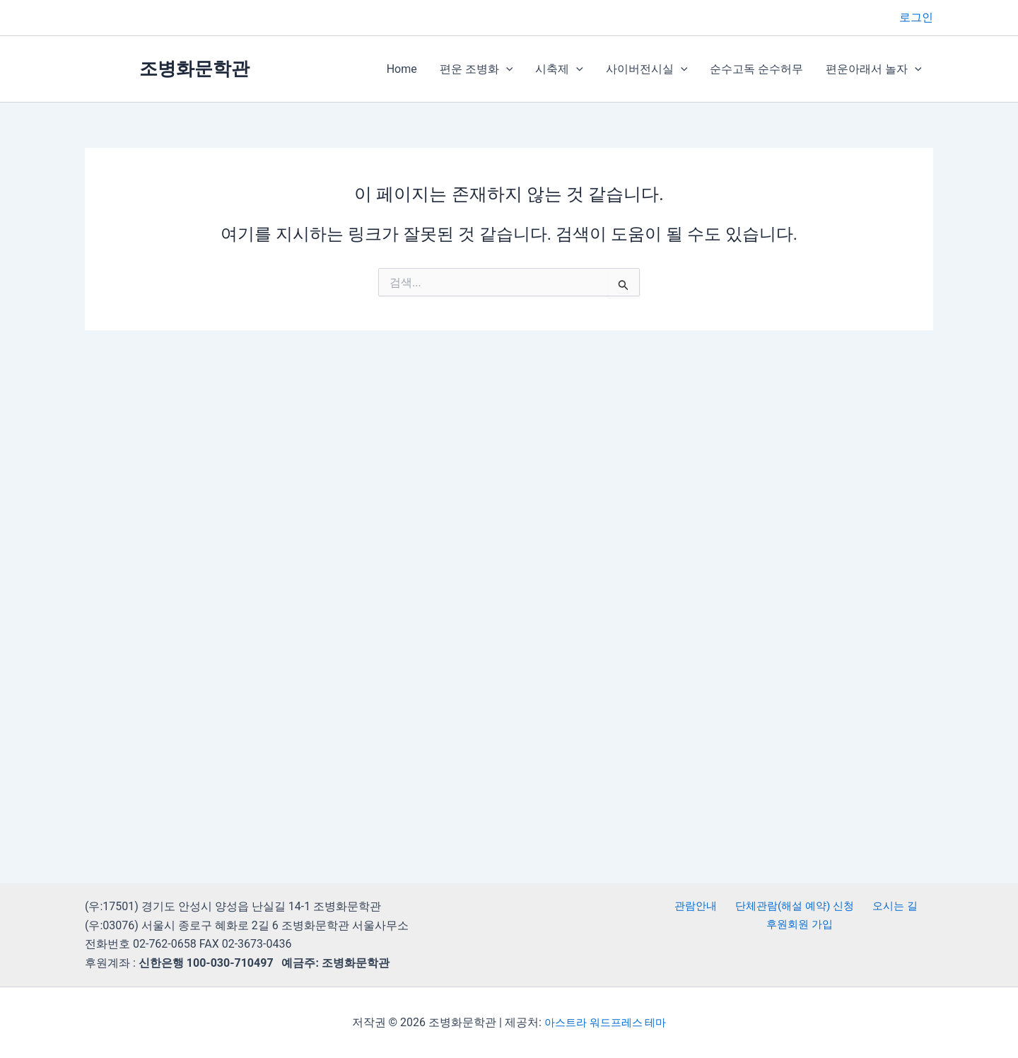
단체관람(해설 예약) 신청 (793, 906)
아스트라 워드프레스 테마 (605, 1022)
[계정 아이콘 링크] (916, 17)
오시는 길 (892, 906)
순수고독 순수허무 (756, 69)
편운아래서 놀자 (874, 69)
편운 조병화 (476, 69)
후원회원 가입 (800, 925)
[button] (506, 69)
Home (402, 69)
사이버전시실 (647, 69)
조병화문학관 (194, 68)
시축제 (559, 69)
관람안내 (696, 906)
